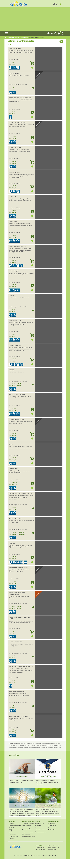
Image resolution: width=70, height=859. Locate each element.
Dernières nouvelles (41, 828)
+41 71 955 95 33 (53, 845)
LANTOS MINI (13, 469)
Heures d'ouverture (15, 825)
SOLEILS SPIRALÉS (15, 642)
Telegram (51, 823)
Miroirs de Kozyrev (28, 832)
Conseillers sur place (28, 836)
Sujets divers (24, 37)
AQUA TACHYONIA (15, 48)
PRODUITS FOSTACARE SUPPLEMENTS (17, 593)
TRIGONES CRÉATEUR (16, 691)
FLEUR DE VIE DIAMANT (17, 394)
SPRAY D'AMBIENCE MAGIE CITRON (21, 666)
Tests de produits (27, 830)
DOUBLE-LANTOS (15, 345)
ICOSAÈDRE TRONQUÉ (16, 419)
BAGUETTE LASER (15, 147)
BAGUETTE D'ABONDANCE (18, 122)
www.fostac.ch (52, 849)
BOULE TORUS (14, 271)
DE (54, 4)
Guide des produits (28, 823)
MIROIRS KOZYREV (15, 518)
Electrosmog (26, 828)
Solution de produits (13, 37)
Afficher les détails (14, 59)
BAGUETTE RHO (14, 172)
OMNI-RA (12, 543)
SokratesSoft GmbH (49, 856)
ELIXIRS (11, 370)
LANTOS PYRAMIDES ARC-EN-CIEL (20, 493)
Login (11, 832)
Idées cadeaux (26, 825)
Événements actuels (41, 832)
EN (57, 4)
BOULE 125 (12, 197)
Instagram (52, 825)
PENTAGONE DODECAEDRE (18, 568)
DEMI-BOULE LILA (15, 320)
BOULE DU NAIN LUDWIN (17, 246)
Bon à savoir (26, 834)
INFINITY (11, 444)
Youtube (51, 830)
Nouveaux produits (41, 830)
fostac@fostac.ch (53, 847)
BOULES (11, 296)
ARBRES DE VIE (14, 73)
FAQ (10, 830)
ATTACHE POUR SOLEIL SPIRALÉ (20, 98)
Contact (11, 823)
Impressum (12, 834)
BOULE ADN (13, 221)
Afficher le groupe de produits (18, 84)
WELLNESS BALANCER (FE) (18, 716)
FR (60, 4)
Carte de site (13, 828)
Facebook (52, 828)
